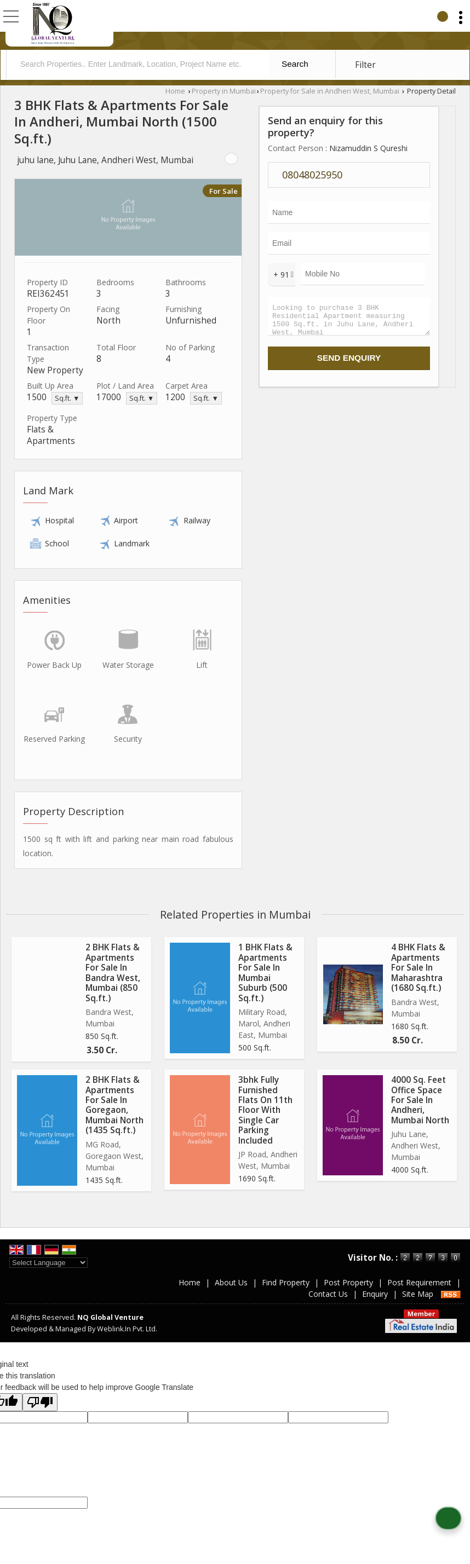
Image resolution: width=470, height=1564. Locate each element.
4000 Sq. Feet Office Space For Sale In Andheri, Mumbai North (420, 1100)
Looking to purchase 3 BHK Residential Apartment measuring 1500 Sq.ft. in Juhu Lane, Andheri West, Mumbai (349, 318)
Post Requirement (419, 1282)
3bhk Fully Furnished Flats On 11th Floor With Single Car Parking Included (265, 1110)
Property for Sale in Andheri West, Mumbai (329, 91)
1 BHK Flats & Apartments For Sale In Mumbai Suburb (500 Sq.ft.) (265, 972)
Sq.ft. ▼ (67, 398)
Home (175, 91)
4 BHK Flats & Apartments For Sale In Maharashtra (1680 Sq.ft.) (418, 968)
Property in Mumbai (224, 91)
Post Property (348, 1282)
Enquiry (375, 1294)
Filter (365, 65)
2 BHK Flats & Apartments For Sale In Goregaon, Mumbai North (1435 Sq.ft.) (114, 1105)
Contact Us (328, 1294)
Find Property (285, 1282)
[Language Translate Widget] (48, 1262)
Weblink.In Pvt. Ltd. (127, 1329)
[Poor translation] (40, 1402)
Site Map (417, 1294)
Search (295, 63)
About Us (231, 1282)
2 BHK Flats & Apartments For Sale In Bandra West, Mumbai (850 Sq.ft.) (112, 972)
